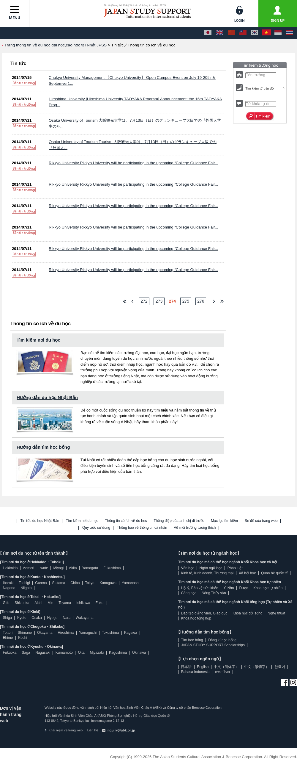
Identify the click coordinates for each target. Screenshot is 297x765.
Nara (66, 618)
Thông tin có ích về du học (126, 521)
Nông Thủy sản (214, 593)
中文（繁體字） (256, 667)
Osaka (36, 618)
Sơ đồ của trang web (261, 521)
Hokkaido (10, 568)
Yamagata (90, 568)
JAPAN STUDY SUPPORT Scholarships (213, 645)
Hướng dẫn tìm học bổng (43, 447)
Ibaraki (8, 583)
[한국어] (254, 32)
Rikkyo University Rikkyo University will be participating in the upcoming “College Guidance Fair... (133, 163)
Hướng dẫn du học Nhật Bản (47, 397)
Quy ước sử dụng (96, 528)
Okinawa (139, 652)
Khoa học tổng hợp (196, 618)
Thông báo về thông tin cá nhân (142, 528)
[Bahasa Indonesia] (278, 32)
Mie (50, 603)
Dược (243, 588)
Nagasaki (42, 652)
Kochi (22, 638)
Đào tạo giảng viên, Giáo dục (204, 613)
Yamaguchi (88, 633)
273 (159, 301)
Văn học (187, 568)
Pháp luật (235, 568)
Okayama (44, 633)
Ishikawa (83, 603)
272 (143, 301)
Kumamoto (64, 652)
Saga (26, 652)
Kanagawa (108, 583)
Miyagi (58, 568)
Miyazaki (97, 652)
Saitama (58, 583)
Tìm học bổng (192, 640)
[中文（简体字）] (231, 32)
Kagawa (130, 633)
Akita (73, 568)
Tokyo (89, 583)
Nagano (9, 588)
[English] (219, 32)
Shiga (7, 618)
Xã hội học (247, 573)
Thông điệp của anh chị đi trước (179, 521)
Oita (81, 652)
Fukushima (112, 568)
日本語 (186, 667)
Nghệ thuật (276, 613)
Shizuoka (22, 603)
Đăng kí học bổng (222, 640)
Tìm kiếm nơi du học (38, 339)
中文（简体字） (226, 667)
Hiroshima (66, 633)
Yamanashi (130, 583)
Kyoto (21, 618)
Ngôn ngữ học (211, 568)
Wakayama (85, 618)
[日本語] (207, 32)
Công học (188, 593)
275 (185, 301)
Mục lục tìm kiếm (224, 521)
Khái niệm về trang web (64, 730)
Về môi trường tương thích (195, 528)
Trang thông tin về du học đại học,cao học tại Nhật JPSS (55, 45)
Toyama (65, 603)
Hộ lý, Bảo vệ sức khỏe (199, 588)
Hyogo (52, 618)
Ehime (8, 638)
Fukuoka (9, 652)
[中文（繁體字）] (242, 32)
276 (200, 301)
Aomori (28, 568)
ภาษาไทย (222, 672)
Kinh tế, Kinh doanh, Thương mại (207, 573)
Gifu (6, 603)
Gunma (41, 583)
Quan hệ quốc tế (274, 573)
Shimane (25, 633)
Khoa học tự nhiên (267, 588)
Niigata (25, 588)
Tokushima (110, 633)
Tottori (7, 633)
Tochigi (24, 583)
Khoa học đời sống (247, 613)
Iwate (44, 568)
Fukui (100, 603)
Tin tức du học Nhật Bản (39, 521)
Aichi (38, 603)
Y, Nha (229, 588)
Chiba (75, 583)
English (202, 667)
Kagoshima (118, 652)
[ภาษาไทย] (289, 32)
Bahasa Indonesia (195, 672)
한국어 (279, 667)
